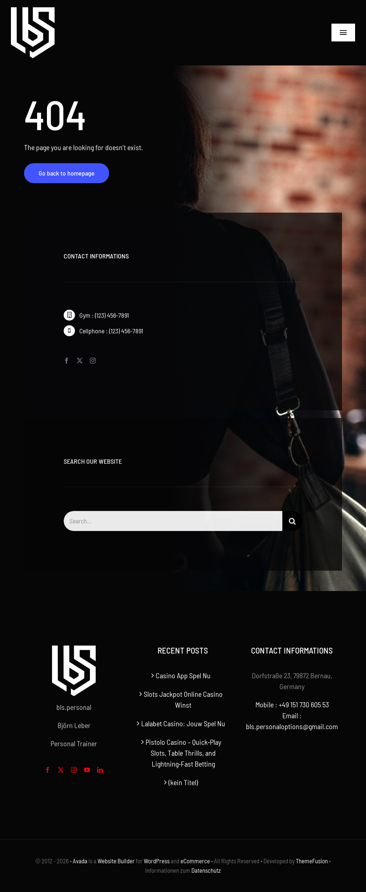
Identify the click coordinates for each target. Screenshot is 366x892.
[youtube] (87, 770)
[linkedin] (100, 770)
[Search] (292, 525)
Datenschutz (206, 870)
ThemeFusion (312, 860)
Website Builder (116, 860)
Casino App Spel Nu (183, 675)
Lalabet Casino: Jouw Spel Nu (183, 723)
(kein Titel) (183, 782)
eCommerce (195, 860)
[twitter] (80, 361)
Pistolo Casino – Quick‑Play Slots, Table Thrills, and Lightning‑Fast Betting (184, 753)
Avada (80, 860)
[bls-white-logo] (33, 11)
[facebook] (66, 361)
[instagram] (93, 361)
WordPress (157, 860)
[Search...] (173, 525)
